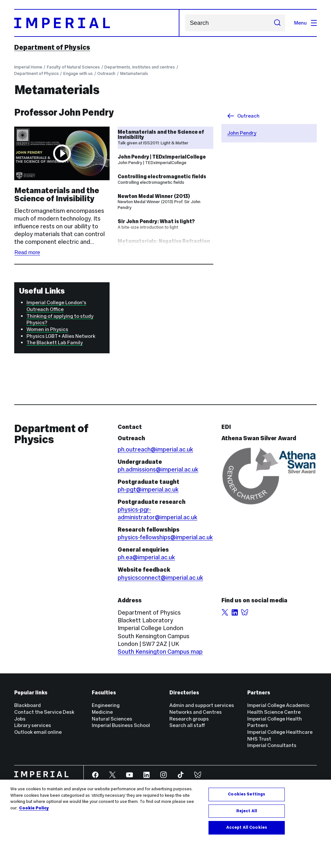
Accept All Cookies (246, 827)
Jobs (20, 719)
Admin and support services (201, 705)
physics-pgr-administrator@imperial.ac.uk (157, 513)
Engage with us (78, 73)
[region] (165, 810)
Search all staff (187, 725)
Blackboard (27, 705)
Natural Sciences (112, 719)
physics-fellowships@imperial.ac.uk (165, 537)
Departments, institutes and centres (139, 67)
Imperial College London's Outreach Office (56, 305)
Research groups (189, 719)
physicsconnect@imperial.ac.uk (160, 577)
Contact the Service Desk (44, 712)
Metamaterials (134, 73)
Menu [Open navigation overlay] (305, 23)
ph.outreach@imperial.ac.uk (155, 449)
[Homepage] (96, 23)
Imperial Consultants (271, 745)
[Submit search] (277, 23)
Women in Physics (47, 329)
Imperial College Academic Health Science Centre (278, 708)
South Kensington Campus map (160, 651)
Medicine (102, 712)
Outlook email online (38, 732)
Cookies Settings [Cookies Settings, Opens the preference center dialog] (246, 794)
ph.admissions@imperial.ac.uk (158, 469)
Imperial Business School (121, 725)
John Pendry (241, 133)
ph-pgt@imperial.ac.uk (148, 489)
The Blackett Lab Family (55, 342)
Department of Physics (52, 47)
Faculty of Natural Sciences (73, 67)
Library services (32, 725)
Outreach (106, 73)
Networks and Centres (195, 712)
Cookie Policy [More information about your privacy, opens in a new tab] (34, 808)
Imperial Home (28, 67)
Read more (27, 252)
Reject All (246, 811)
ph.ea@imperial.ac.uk (146, 557)
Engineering (106, 705)
